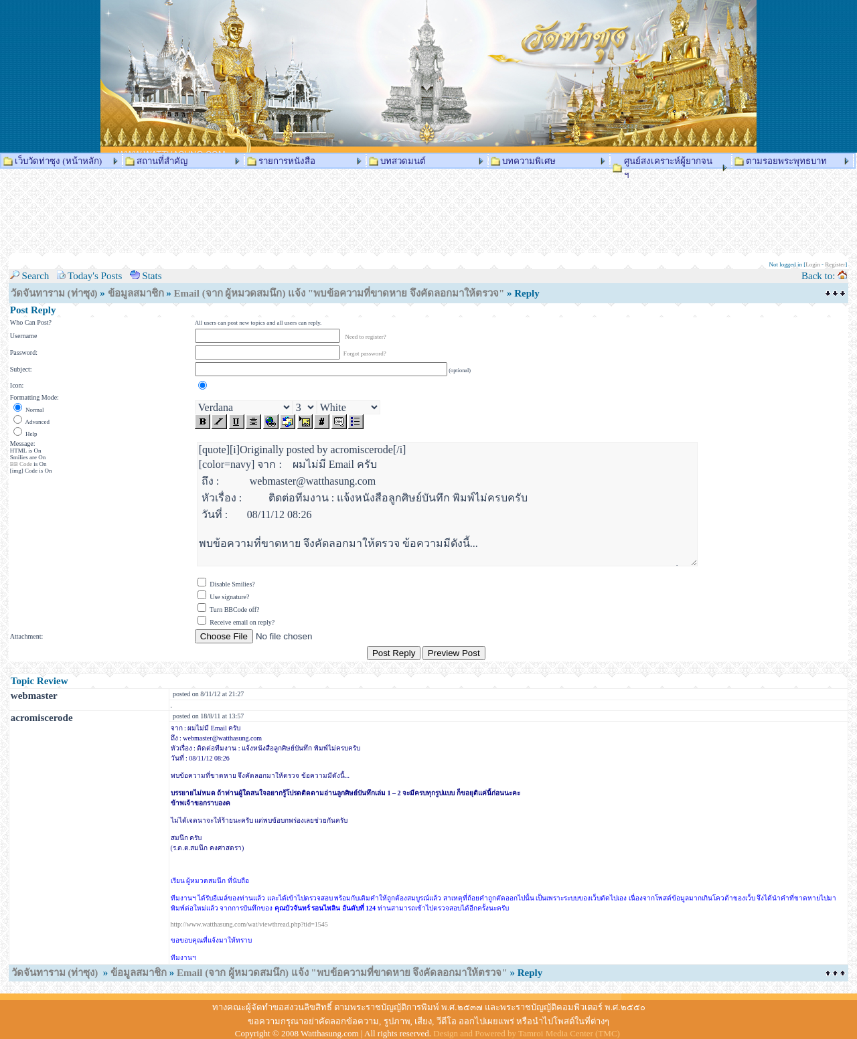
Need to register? (365, 336)
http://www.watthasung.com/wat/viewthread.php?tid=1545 (249, 924)
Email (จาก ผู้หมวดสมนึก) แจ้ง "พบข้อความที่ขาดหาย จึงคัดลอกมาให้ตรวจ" (339, 293)
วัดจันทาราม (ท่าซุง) (54, 293)
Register (835, 264)
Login (812, 264)
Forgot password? (364, 353)
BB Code (21, 464)
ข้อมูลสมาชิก (136, 293)
